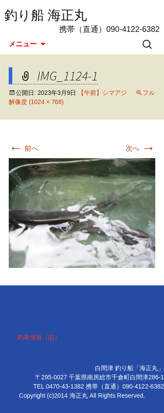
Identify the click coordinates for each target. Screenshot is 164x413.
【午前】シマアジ (102, 92)
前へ (23, 148)
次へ (140, 148)
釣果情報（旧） (38, 337)
